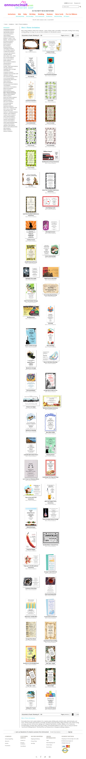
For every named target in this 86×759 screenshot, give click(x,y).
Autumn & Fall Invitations (8, 36)
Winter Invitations (7, 129)
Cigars (31, 50)
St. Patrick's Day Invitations (9, 118)
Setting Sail (31, 76)
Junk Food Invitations (8, 82)
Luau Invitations (6, 85)
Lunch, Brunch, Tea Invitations (9, 87)
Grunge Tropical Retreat (50, 572)
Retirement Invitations (8, 106)
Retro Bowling (50, 345)
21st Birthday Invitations (8, 31)
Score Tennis (31, 167)
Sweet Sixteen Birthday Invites (10, 122)
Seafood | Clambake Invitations (10, 112)
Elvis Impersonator (50, 232)
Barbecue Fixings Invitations (50, 408)
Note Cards (59, 14)
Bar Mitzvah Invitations (8, 41)
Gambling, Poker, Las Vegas (9, 69)
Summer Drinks (50, 52)
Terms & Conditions (22, 743)
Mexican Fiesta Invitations (9, 94)
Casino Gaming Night (50, 256)
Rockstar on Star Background (31, 663)
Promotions (7, 745)
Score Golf (50, 100)
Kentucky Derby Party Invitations (10, 84)
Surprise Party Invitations (9, 121)
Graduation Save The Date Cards (10, 73)
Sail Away (50, 323)
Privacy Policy (34, 741)
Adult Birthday (58, 16)
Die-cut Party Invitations (8, 57)
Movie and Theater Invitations (10, 97)
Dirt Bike (31, 185)
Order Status (49, 744)
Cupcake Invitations (7, 54)
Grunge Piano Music (31, 639)
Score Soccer (31, 145)
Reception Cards (7, 104)
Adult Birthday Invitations (8, 29)
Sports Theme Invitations (9, 116)
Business (50, 14)
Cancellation (23, 746)
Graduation (49, 16)
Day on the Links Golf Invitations (31, 498)
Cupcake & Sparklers (31, 100)
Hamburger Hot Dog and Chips (50, 477)
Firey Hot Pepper (31, 549)
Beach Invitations (7, 44)
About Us (7, 741)
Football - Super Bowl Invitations (10, 66)
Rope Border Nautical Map (50, 641)
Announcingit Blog (9, 739)
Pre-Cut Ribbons (71, 14)
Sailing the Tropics (31, 708)
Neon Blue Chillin (50, 432)
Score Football (50, 123)
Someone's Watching (30, 588)
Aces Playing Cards (50, 208)
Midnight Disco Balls (31, 278)
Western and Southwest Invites (10, 126)
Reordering (48, 747)
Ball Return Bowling (31, 430)
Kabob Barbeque (31, 527)
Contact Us (22, 740)
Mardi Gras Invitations (8, 88)
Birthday (32, 14)
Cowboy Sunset (31, 239)
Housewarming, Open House (9, 79)
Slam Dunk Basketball (50, 594)
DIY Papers (66, 16)
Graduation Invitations (8, 72)
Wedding (41, 14)
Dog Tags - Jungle (50, 663)
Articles (6, 743)
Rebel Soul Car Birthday (50, 278)
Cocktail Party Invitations (8, 51)
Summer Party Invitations (9, 119)
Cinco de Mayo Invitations (9, 50)
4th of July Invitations (7, 67)
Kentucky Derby (20, 16)
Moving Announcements (8, 98)
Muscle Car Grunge (31, 368)
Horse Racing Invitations (8, 78)
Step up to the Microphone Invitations (31, 566)
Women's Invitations (7, 131)
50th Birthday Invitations (8, 32)
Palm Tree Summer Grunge (31, 301)
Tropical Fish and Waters (50, 616)
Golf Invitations (6, 70)
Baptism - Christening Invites (9, 39)
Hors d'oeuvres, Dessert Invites (10, 76)
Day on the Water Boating (50, 362)
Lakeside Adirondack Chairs (31, 454)
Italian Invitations (7, 81)
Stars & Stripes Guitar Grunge (50, 519)
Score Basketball (31, 123)
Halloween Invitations (8, 75)
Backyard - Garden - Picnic (9, 38)
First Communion (39, 16)
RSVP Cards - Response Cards (10, 107)
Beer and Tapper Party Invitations (50, 502)
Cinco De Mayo (30, 16)
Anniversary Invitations (8, 34)
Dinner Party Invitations (8, 59)
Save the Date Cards (8, 110)
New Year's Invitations (8, 101)
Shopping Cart (77, 3)
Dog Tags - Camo (31, 685)
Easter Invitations (7, 60)
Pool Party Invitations (8, 103)
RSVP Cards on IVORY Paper (9, 109)
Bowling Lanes (31, 317)
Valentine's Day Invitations (9, 125)
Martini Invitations (7, 90)
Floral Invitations (7, 65)
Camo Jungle (50, 685)
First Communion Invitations (9, 62)
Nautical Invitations (7, 100)
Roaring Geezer (51, 454)
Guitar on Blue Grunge (31, 345)
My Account (68, 3)
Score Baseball (50, 145)
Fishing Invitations (7, 63)
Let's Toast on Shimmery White (31, 479)
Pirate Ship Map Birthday (50, 295)
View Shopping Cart (50, 742)
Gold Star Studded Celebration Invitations (31, 214)
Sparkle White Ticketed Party (50, 544)
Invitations (11, 14)
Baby (25, 14)
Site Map (33, 743)
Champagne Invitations (8, 48)
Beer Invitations (6, 45)
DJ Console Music (31, 390)
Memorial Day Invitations (8, 91)
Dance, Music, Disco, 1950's (9, 56)
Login (47, 740)
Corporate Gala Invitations (9, 53)
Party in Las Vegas (31, 407)
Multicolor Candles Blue (31, 616)
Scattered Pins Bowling (50, 74)
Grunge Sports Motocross (50, 390)
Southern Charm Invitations (9, 115)
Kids (19, 14)
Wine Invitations (6, 128)
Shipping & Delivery (35, 739)
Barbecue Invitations (8, 42)
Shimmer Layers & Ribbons (9, 113)
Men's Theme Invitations (9, 93)
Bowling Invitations (7, 47)
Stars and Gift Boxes (50, 708)
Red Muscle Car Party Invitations (50, 161)
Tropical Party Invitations (8, 123)
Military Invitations (7, 95)
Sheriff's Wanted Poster (31, 262)
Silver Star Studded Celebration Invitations (50, 190)
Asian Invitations (7, 35)
